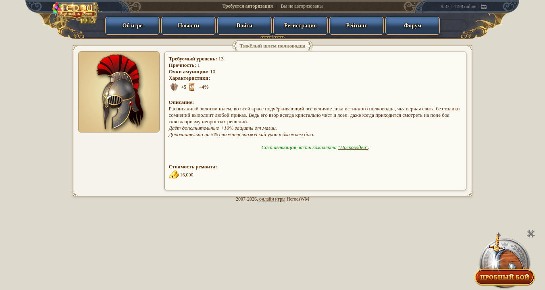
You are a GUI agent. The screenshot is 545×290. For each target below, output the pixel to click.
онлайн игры (272, 199)
